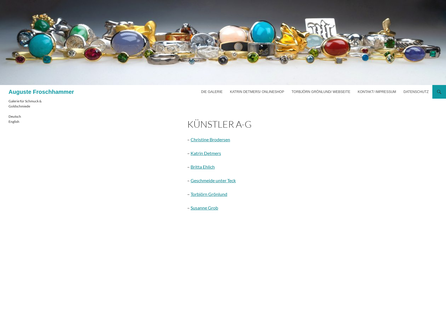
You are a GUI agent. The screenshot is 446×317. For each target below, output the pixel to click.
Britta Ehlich (203, 166)
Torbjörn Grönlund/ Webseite (321, 92)
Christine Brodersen (210, 139)
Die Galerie (211, 92)
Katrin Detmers (206, 153)
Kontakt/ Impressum (377, 92)
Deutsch (15, 116)
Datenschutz (416, 92)
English (14, 121)
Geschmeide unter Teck (213, 180)
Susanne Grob (204, 207)
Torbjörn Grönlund (209, 194)
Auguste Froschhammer (41, 92)
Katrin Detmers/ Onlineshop (257, 92)
